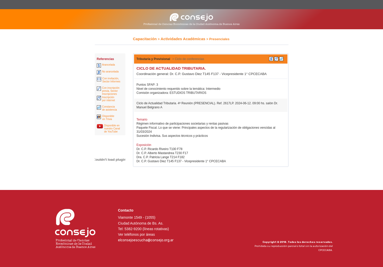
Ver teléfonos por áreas (136, 234)
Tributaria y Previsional (153, 59)
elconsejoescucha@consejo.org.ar (146, 240)
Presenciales (219, 39)
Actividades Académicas (183, 39)
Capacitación (145, 39)
